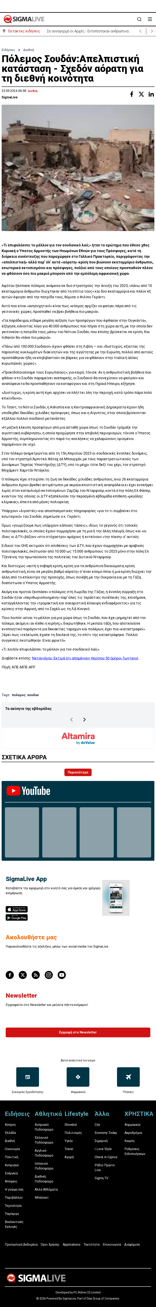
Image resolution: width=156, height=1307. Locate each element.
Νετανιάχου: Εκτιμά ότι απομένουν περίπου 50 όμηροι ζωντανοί (85, 658)
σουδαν (33, 695)
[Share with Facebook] (131, 94)
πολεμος (19, 695)
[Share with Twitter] (141, 94)
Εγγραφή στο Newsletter (78, 1032)
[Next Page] (84, 719)
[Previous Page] (71, 719)
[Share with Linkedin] (151, 94)
